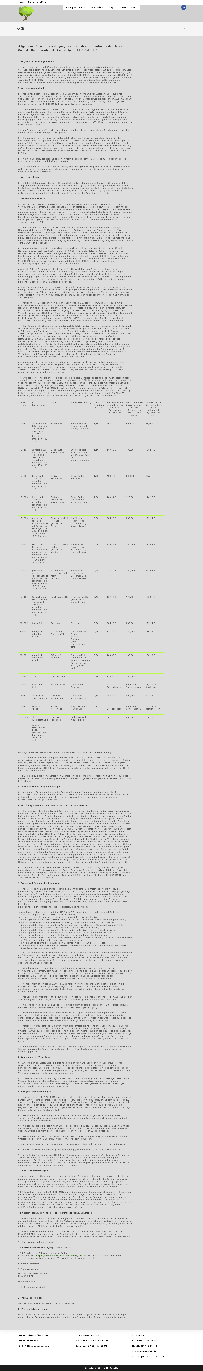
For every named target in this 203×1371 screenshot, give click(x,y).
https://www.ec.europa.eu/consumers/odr (59, 1256)
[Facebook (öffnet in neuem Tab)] (183, 7)
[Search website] (138, 7)
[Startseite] (178, 28)
